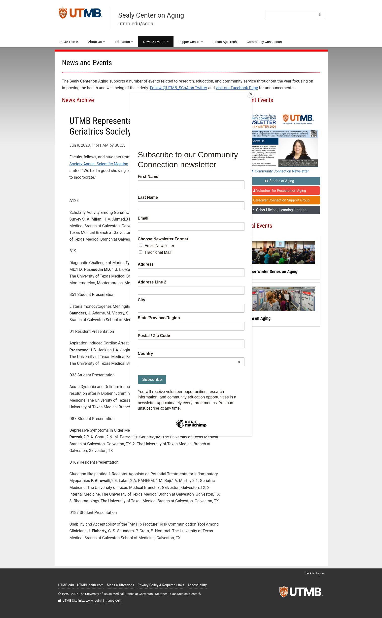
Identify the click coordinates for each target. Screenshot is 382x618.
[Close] (250, 94)
